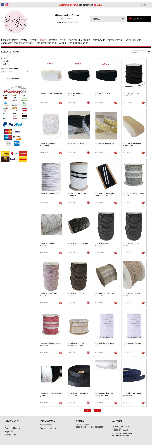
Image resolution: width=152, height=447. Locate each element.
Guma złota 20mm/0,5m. (104, 143)
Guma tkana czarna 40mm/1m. (102, 94)
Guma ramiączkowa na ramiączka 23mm (104, 394)
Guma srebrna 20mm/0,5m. (78, 143)
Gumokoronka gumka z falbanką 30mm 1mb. (77, 344)
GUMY (17, 51)
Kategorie (6, 51)
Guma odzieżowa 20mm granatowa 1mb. (132, 394)
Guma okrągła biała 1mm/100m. (47, 144)
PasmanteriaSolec (12, 79)
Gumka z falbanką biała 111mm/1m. (77, 194)
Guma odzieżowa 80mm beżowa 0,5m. (132, 144)
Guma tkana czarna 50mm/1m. (75, 94)
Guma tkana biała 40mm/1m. (51, 93)
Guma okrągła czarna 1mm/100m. (131, 94)
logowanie (147, 5)
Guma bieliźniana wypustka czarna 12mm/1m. (105, 194)
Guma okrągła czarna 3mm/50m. (103, 244)
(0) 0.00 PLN (137, 19)
